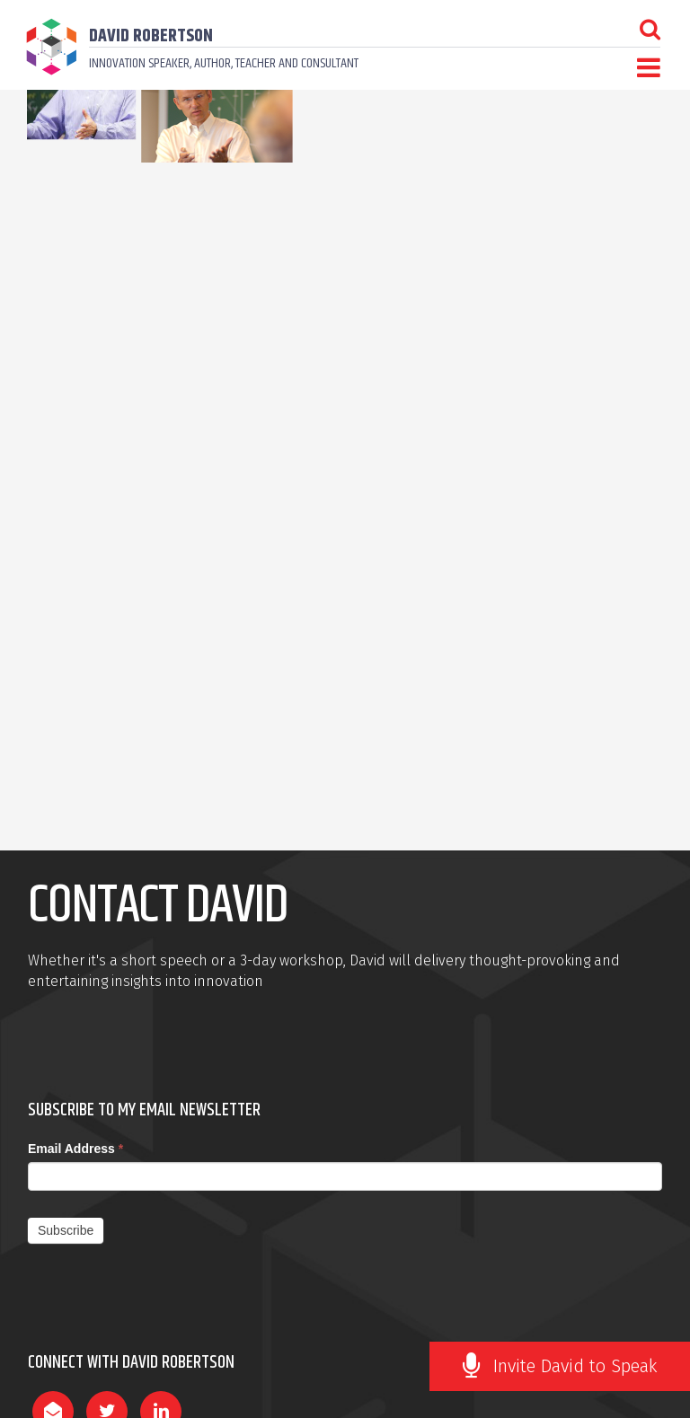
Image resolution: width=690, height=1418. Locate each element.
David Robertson (151, 36)
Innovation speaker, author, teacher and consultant (223, 63)
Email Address (75, 1148)
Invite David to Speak (575, 1366)
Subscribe (65, 1230)
